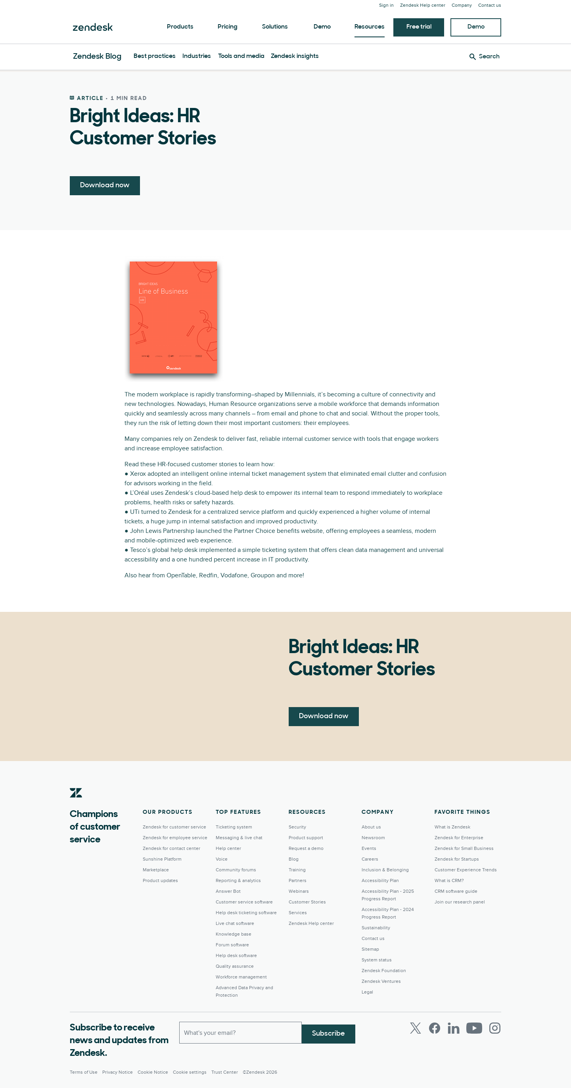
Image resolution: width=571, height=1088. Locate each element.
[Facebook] (434, 1028)
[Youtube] (474, 1028)
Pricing (228, 27)
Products (180, 27)
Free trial (418, 27)
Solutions (275, 27)
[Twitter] (415, 1028)
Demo (322, 27)
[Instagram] (495, 1028)
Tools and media (241, 56)
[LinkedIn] (453, 1028)
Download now (105, 185)
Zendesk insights (295, 56)
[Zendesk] (76, 805)
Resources (369, 27)
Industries (196, 56)
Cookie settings (190, 1072)
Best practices (155, 56)
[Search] (484, 57)
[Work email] (240, 1031)
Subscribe (328, 1031)
